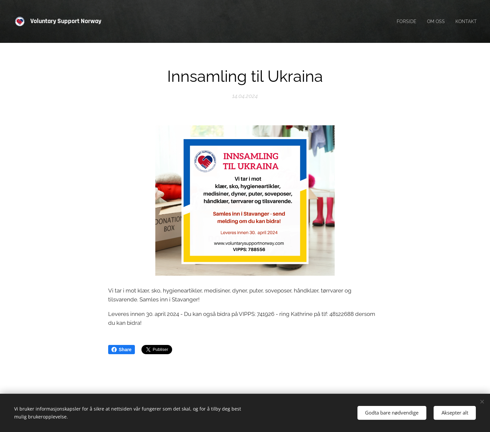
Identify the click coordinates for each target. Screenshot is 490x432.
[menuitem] (405, 21)
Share (121, 349)
